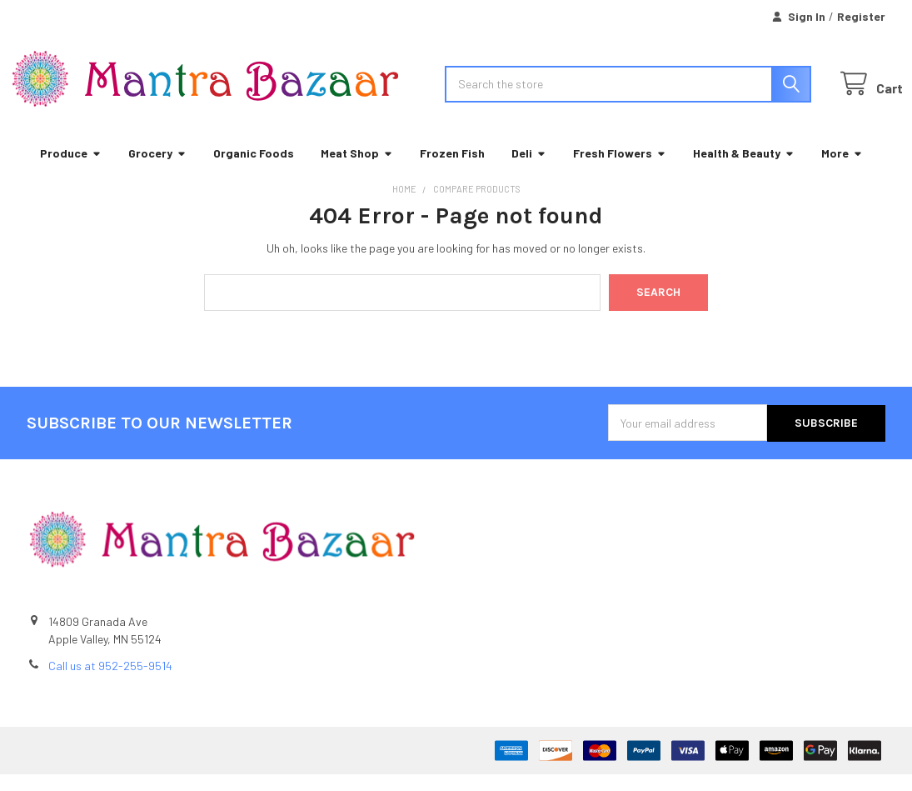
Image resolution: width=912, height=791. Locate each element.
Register (861, 16)
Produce (71, 170)
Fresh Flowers (619, 170)
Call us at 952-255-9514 (110, 682)
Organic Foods (253, 170)
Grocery (157, 170)
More (842, 170)
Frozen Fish (452, 170)
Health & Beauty (744, 170)
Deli (528, 170)
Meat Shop (357, 170)
